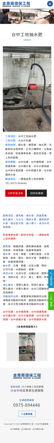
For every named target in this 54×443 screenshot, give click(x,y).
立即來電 (27, 413)
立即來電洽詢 (15, 193)
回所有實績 (36, 193)
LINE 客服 (51, 301)
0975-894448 (26, 405)
